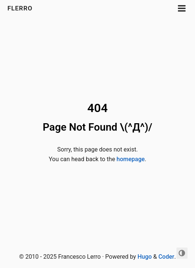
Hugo (144, 256)
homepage (131, 159)
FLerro (21, 8)
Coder (166, 256)
